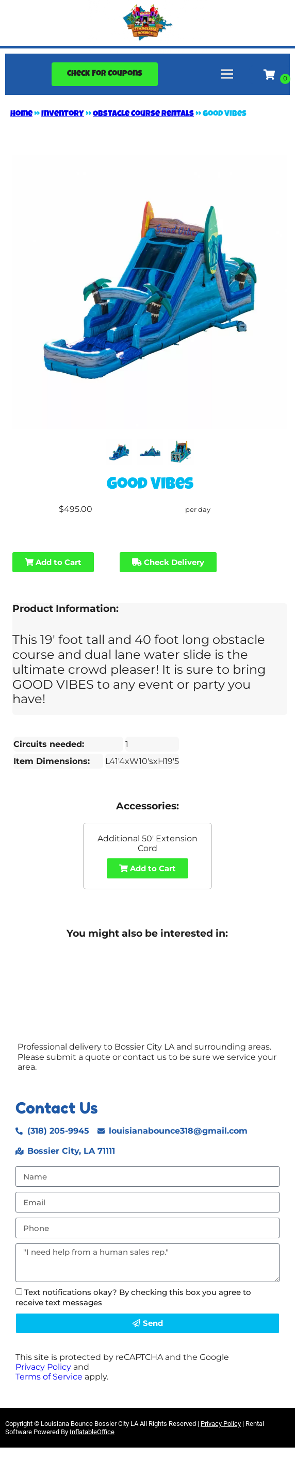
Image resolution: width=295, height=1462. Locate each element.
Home (21, 114)
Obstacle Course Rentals (143, 114)
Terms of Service (49, 1377)
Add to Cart (53, 562)
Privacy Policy (43, 1367)
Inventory (62, 114)
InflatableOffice (92, 1432)
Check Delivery (168, 562)
